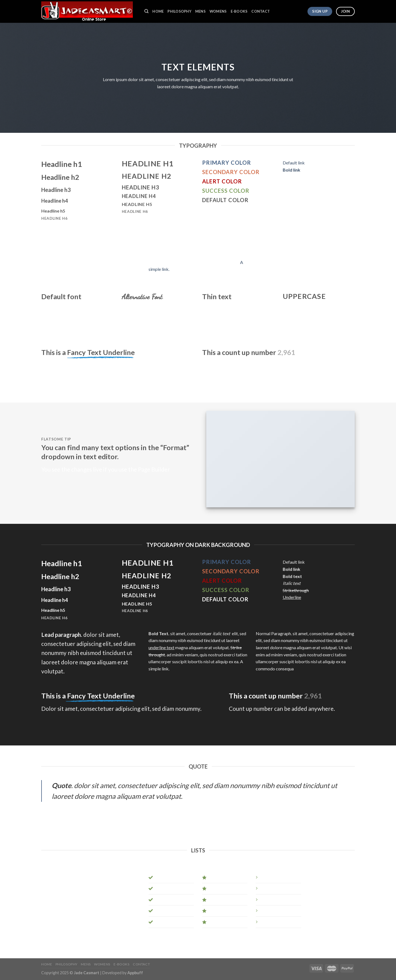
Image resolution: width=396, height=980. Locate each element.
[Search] (146, 11)
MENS (200, 11)
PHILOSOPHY (179, 11)
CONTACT (260, 11)
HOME (158, 11)
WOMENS (218, 11)
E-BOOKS (239, 11)
